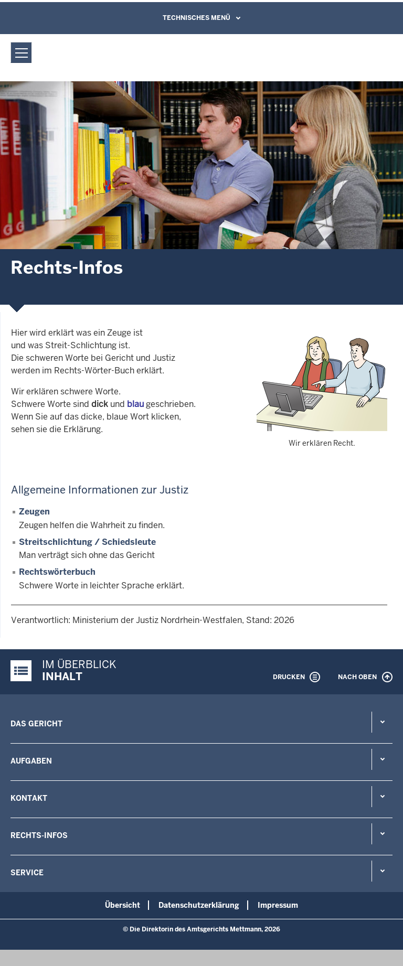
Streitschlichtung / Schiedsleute (87, 542)
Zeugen (34, 511)
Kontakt (28, 798)
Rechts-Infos (39, 835)
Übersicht (122, 905)
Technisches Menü (196, 18)
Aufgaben (31, 761)
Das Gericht (36, 723)
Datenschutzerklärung (198, 905)
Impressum (278, 905)
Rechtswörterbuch (57, 571)
